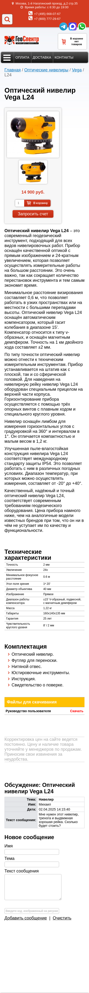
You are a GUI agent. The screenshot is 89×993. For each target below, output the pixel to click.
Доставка (42, 57)
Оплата (22, 57)
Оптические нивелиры (46, 70)
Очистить (62, 918)
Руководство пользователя (28, 711)
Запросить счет (33, 214)
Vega (77, 70)
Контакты (64, 57)
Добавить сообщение (26, 918)
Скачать (76, 711)
